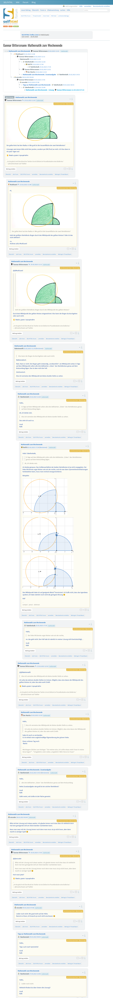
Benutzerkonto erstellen (46, 174)
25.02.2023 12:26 (35, 397)
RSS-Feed (53, 16)
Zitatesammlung (53, 10)
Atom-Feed (46, 16)
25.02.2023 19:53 (35, 773)
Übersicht (35, 10)
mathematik (39, 100)
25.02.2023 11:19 (29, 348)
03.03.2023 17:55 (36, 853)
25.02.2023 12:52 (42, 666)
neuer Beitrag (25, 10)
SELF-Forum (9, 97)
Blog (33, 2)
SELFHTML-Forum (26, 16)
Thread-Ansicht (37, 16)
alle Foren (15, 174)
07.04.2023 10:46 (35, 974)
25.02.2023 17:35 (41, 626)
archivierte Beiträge (63, 16)
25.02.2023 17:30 (33, 447)
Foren (42, 10)
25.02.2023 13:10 (36, 715)
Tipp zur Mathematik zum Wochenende (31, 934)
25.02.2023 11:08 (25, 185)
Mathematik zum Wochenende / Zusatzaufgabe (34, 770)
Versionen (39, 348)
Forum (25, 2)
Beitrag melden (10, 169)
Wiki (17, 2)
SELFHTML (8, 2)
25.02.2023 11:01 (30, 100)
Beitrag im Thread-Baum (61, 174)
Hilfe (68, 10)
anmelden (35, 174)
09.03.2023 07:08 (28, 908)
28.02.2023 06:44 (22, 817)
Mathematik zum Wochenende (26, 97)
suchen (62, 10)
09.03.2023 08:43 (35, 937)
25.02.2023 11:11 (36, 265)
